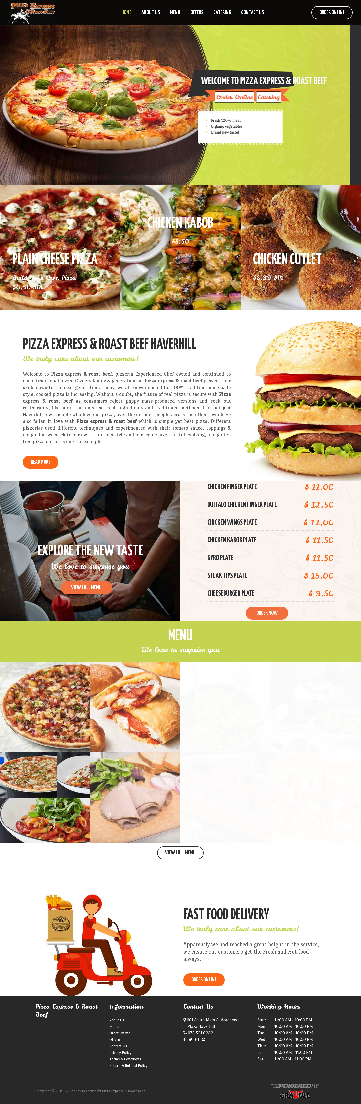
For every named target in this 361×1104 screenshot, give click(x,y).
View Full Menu (180, 853)
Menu (114, 1026)
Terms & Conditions (125, 1059)
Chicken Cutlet (287, 260)
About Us (117, 1020)
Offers (115, 1039)
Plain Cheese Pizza (55, 260)
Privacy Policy (121, 1052)
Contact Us (118, 1046)
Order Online (332, 12)
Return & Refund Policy (129, 1065)
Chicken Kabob (181, 224)
